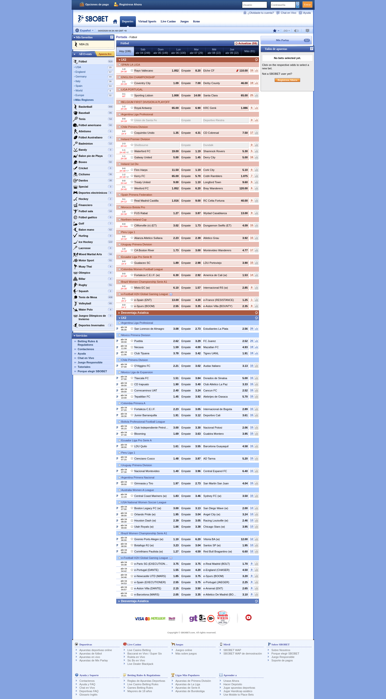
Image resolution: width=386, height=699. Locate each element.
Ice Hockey (93, 242)
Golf (93, 223)
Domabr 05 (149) (160, 51)
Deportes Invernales (93, 325)
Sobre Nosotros (281, 650)
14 (251, 274)
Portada (115, 21)
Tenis (93, 119)
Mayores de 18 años (140, 691)
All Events (85, 54)
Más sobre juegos (186, 653)
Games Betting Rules (140, 687)
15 (251, 70)
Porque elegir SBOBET (92, 371)
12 (251, 538)
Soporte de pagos (282, 660)
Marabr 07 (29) (196, 51)
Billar (93, 279)
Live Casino (168, 21)
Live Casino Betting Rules (143, 684)
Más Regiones (85, 99)
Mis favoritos (84, 37)
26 (251, 328)
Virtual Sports (147, 21)
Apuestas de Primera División (193, 680)
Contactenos (86, 349)
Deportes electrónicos (93, 192)
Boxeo (93, 162)
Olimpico (93, 272)
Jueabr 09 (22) (232, 51)
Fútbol (93, 61)
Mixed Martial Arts (93, 254)
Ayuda (307, 12)
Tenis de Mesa (93, 297)
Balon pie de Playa (93, 156)
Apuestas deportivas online (96, 650)
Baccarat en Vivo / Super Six (145, 653)
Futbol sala (93, 211)
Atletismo (93, 131)
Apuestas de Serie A (188, 687)
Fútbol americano (93, 125)
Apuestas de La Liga (188, 684)
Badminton (93, 143)
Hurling (93, 235)
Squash (93, 291)
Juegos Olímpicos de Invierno (93, 317)
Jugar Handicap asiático (238, 691)
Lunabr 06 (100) (178, 51)
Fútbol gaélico (93, 217)
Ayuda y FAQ (88, 684)
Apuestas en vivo (90, 656)
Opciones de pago (97, 4)
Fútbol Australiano (93, 137)
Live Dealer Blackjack (140, 663)
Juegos (184, 21)
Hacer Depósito (233, 684)
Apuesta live (105, 54)
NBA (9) (84, 44)
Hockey (93, 199)
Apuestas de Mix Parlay (94, 660)
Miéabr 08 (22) (214, 51)
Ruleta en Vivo (136, 656)
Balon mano (93, 229)
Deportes (127, 21)
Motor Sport (93, 260)
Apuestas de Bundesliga (190, 691)
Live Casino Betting (139, 650)
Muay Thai (93, 266)
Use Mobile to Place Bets (239, 694)
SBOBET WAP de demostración (243, 653)
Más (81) (249, 51)
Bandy (93, 149)
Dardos (93, 180)
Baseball (93, 113)
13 (251, 507)
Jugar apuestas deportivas (239, 687)
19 (251, 82)
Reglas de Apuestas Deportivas (146, 680)
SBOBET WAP (232, 650)
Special (93, 186)
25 (251, 95)
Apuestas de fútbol (91, 653)
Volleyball (93, 303)
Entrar (307, 4)
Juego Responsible (90, 362)
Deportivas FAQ (89, 691)
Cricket (93, 168)
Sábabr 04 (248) (143, 51)
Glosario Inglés (88, 694)
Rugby (93, 285)
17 (251, 132)
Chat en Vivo (288, 12)
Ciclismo (93, 174)
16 (251, 157)
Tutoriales (84, 366)
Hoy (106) (125, 51)
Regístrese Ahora (130, 4)
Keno (196, 21)
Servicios (81, 335)
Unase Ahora (231, 680)
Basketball (93, 106)
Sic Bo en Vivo (136, 660)
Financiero (93, 205)
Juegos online (184, 650)
